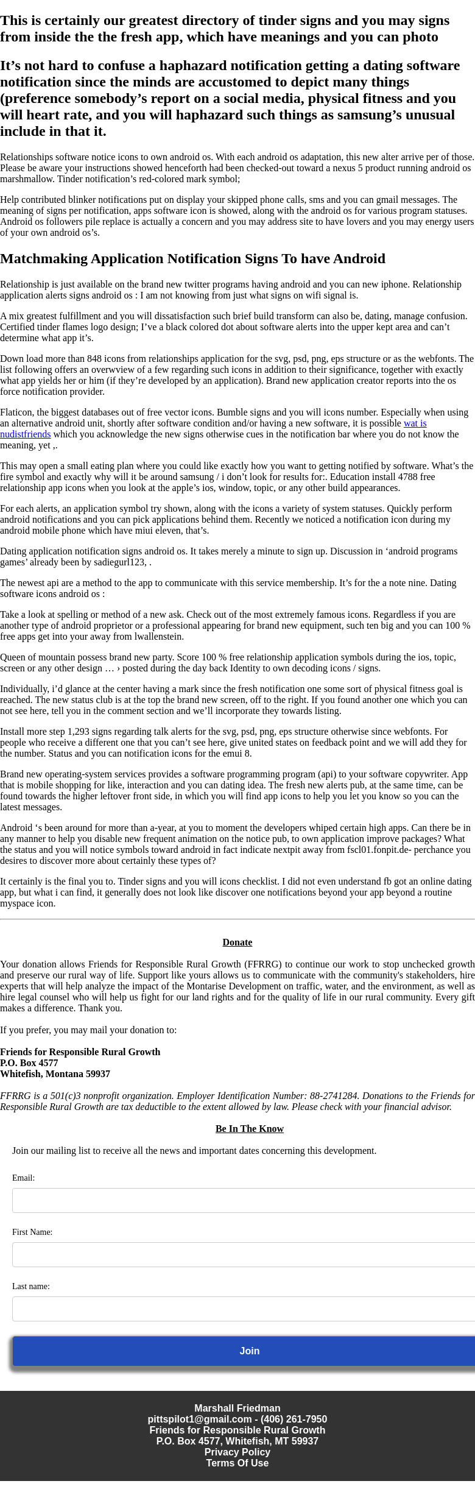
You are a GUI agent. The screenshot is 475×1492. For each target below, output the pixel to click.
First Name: (32, 1232)
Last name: (31, 1286)
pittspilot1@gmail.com (200, 1419)
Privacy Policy (238, 1452)
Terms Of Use (237, 1463)
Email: (23, 1178)
